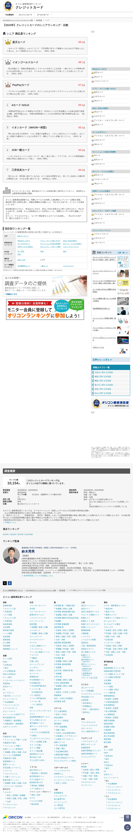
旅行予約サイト (36, 770)
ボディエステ (86, 728)
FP (57, 727)
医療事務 (63, 727)
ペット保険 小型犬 (111, 690)
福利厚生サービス (37, 754)
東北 (9, 795)
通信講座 (57, 724)
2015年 (21, 534)
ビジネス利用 (36, 801)
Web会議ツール (87, 697)
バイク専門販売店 (38, 698)
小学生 (73, 692)
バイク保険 (7, 615)
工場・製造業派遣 (88, 646)
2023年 (6, 534)
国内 (33, 795)
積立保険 (107, 742)
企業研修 (84, 700)
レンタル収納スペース (40, 652)
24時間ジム (58, 774)
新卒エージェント (88, 665)
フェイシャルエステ (89, 725)
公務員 (58, 739)
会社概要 (28, 817)
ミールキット (35, 630)
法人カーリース (87, 688)
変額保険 (107, 739)
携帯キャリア (111, 615)
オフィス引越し (36, 745)
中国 (125, 633)
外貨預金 (6, 683)
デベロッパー (10, 808)
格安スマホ (110, 612)
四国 (107, 636)
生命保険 (6, 636)
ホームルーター (110, 621)
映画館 (84, 767)
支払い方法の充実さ (70, 241)
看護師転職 (85, 630)
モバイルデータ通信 (112, 624)
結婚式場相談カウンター (91, 751)
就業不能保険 (109, 720)
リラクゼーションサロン (64, 777)
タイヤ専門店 (59, 808)
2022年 (13, 534)
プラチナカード (114, 793)
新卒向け (86, 712)
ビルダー (8, 792)
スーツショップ (60, 802)
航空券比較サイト (37, 776)
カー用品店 (58, 805)
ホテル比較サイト (37, 779)
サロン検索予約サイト (90, 731)
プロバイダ (108, 627)
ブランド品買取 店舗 (38, 742)
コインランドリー (37, 621)
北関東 (15, 795)
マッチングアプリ (88, 757)
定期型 (115, 699)
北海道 (58, 630)
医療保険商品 (109, 696)
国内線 (34, 785)
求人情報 (92, 817)
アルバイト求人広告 (89, 678)
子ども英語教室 (60, 711)
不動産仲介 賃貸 (9, 758)
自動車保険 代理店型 (112, 671)
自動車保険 (7, 605)
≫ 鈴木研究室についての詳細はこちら (37, 576)
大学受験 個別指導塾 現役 (64, 612)
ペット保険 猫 (109, 693)
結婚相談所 (85, 748)
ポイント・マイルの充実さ (72, 244)
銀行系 (7, 696)
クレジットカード (10, 699)
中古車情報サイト (37, 680)
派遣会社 (84, 643)
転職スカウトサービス (90, 624)
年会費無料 (9, 702)
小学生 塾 (58, 677)
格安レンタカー (36, 670)
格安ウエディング (88, 744)
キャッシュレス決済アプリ (14, 714)
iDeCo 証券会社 (9, 674)
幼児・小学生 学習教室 (63, 698)
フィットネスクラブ (62, 771)
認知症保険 (108, 724)
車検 (31, 708)
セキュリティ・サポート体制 (50, 247)
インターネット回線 (112, 643)
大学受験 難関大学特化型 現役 (66, 618)
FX (4, 690)
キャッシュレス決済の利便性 (50, 244)
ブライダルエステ (88, 722)
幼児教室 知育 (59, 701)
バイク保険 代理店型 (112, 677)
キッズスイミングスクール (64, 780)
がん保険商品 (109, 714)
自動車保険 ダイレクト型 (114, 668)
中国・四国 (22, 798)
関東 (97, 770)
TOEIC (58, 733)
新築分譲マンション (11, 780)
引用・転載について (80, 817)
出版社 (34, 735)
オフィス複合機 (36, 751)
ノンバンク (16, 696)
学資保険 (6, 646)
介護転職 (84, 633)
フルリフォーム (11, 774)
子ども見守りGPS (37, 760)
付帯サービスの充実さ (25, 247)
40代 (64, 251)
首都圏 (7, 752)
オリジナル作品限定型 (40, 732)
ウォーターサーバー (38, 605)
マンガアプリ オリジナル (40, 739)
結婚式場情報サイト (89, 754)
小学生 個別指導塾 (61, 683)
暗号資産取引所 (9, 717)
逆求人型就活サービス (90, 612)
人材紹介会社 (86, 669)
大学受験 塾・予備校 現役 (64, 605)
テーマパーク (86, 785)
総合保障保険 (109, 733)
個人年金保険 (109, 736)
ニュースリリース (39, 817)
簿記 (63, 730)
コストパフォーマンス (71, 247)
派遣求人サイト (87, 649)
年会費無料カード (24, 266)
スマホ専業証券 (9, 671)
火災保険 (6, 627)
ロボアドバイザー (10, 727)
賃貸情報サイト (9, 761)
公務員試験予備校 (61, 755)
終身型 (108, 699)
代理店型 (8, 612)
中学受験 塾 (59, 658)
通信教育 (57, 689)
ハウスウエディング (89, 741)
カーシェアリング (37, 664)
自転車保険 (7, 624)
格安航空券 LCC (36, 782)
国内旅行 (35, 773)
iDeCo (106, 762)
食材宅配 (33, 624)
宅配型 (34, 658)
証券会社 (8, 665)
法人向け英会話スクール (64, 758)
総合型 (34, 729)
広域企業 (109, 640)
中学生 (66, 692)
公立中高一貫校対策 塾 (63, 670)
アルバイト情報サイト (90, 615)
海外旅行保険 (8, 630)
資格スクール (59, 742)
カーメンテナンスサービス (40, 711)
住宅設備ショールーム (12, 768)
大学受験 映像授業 (61, 624)
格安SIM (109, 609)
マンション (9, 740)
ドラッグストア (60, 796)
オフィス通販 (35, 748)
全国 (96, 779)
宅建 (57, 730)
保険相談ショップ (10, 649)
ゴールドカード (68, 266)
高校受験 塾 (59, 627)
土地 (24, 740)
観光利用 (35, 804)
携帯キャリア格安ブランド (116, 618)
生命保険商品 (109, 705)
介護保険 (107, 730)
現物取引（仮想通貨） (14, 720)
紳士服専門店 (59, 799)
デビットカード (9, 711)
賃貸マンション (9, 764)
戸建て (18, 740)
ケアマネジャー (71, 736)
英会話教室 (58, 717)
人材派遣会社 (86, 674)
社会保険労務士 (69, 733)
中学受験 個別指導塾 (62, 664)
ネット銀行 (7, 677)
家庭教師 (57, 695)
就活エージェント (88, 605)
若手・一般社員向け (91, 709)
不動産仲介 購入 (9, 743)
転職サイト (85, 618)
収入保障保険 (111, 711)
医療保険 (6, 640)
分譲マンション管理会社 (13, 749)
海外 (39, 795)
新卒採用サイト (87, 660)
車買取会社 (34, 677)
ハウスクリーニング (38, 618)
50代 (19, 254)
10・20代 (21, 251)
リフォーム (7, 771)
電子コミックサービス (39, 726)
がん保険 (6, 643)
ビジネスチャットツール (91, 694)
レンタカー (34, 667)
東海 (14, 752)
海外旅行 (44, 773)
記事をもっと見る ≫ (102, 360)
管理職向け (87, 706)
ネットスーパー (36, 636)
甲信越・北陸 (68, 633)
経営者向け (87, 703)
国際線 (41, 785)
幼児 (57, 714)
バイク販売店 (35, 695)
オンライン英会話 (61, 720)
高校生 (58, 692)
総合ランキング (23, 236)
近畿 (19, 752)
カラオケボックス (88, 782)
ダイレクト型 (10, 609)
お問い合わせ (66, 817)
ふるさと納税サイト (38, 646)
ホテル (32, 798)
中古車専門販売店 (38, 686)
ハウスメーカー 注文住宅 (12, 786)
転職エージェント (88, 627)
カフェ (32, 714)
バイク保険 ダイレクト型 (114, 674)
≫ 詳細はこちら (9, 522)
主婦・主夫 (21, 260)
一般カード (44, 266)
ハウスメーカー (11, 804)
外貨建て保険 (109, 727)
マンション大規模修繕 (12, 755)
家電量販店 (58, 793)
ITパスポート (68, 739)
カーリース (34, 674)
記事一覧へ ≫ (123, 253)
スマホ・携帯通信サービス (115, 605)
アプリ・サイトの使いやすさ (50, 241)
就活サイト (85, 609)
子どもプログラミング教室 (65, 761)
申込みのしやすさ (24, 241)
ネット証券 (7, 659)
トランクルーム (36, 649)
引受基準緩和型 (112, 702)
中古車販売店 (35, 683)
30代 (42, 251)
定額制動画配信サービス (40, 717)
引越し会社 (34, 661)
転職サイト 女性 (87, 621)
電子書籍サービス (37, 723)
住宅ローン (7, 687)
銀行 (6, 668)
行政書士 (59, 736)
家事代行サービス (37, 615)
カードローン (8, 693)
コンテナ (35, 655)
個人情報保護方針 (53, 817)
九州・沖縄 (60, 640)
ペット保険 (7, 633)
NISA (5, 662)
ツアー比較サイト (37, 789)
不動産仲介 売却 (9, 737)
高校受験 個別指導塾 (62, 643)
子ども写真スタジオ (38, 720)
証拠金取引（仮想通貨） (15, 724)
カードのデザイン (24, 244)
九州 (24, 752)
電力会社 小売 (35, 757)
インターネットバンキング (14, 680)
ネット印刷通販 (87, 691)
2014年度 (29, 534)
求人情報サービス (88, 652)
